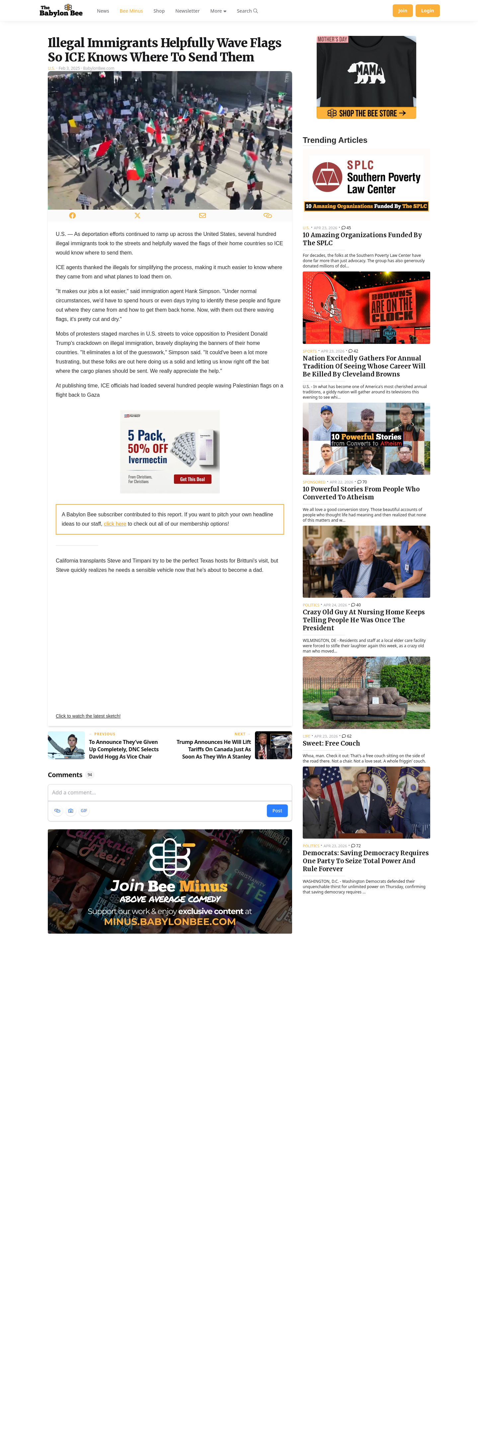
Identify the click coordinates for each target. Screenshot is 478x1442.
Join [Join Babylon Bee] (402, 10)
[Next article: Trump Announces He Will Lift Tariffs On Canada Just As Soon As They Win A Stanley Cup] (233, 828)
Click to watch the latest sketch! (88, 799)
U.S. (51, 151)
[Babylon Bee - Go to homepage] (61, 10)
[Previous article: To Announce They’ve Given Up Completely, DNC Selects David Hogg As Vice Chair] (106, 828)
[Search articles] (247, 10)
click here (115, 607)
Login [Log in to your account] (427, 10)
